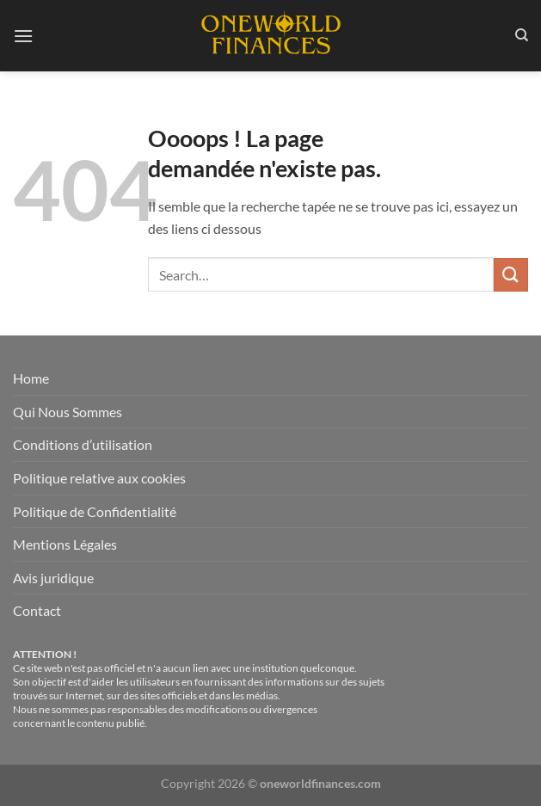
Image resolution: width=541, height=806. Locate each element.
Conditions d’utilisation (82, 444)
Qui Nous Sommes (67, 411)
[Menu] (23, 36)
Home (31, 378)
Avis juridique (53, 577)
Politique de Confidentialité (94, 511)
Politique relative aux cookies (99, 478)
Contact (37, 610)
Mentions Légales (65, 544)
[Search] (521, 35)
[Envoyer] (511, 275)
